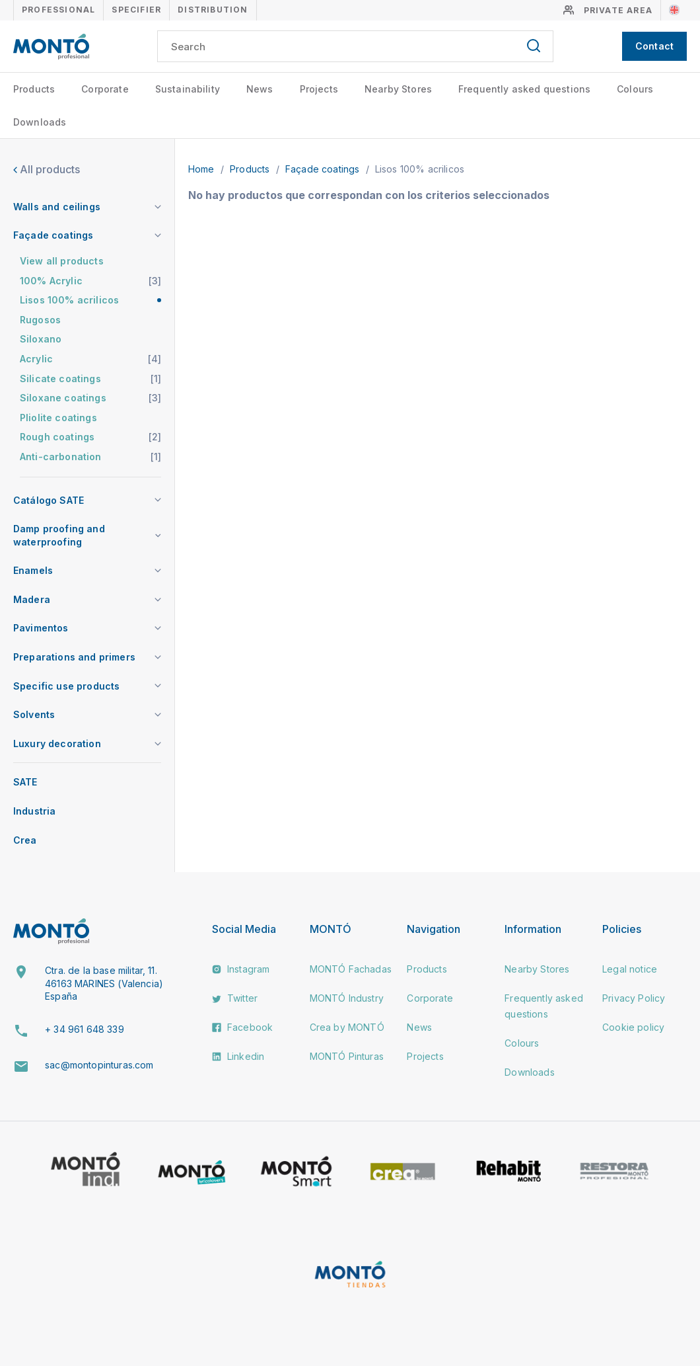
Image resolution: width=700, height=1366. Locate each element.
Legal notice (629, 969)
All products (46, 169)
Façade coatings (324, 169)
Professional (58, 10)
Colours (635, 89)
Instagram (241, 969)
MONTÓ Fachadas (351, 969)
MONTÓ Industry (347, 998)
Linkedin (238, 1056)
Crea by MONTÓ (347, 1027)
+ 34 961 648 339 (84, 1029)
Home (202, 169)
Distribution (213, 10)
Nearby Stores (398, 89)
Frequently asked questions (524, 89)
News (259, 89)
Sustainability (187, 89)
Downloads (39, 122)
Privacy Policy (633, 998)
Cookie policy (633, 1027)
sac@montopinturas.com (99, 1064)
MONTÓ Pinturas (347, 1056)
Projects (319, 89)
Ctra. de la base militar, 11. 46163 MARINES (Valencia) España (104, 983)
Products (34, 89)
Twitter (235, 998)
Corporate (104, 89)
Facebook (242, 1027)
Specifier (136, 10)
